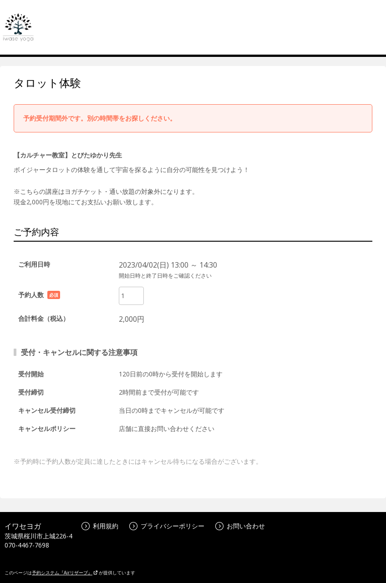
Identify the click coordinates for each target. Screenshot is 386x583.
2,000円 (131, 319)
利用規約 (99, 526)
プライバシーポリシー (166, 526)
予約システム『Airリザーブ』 (65, 572)
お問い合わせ (240, 526)
